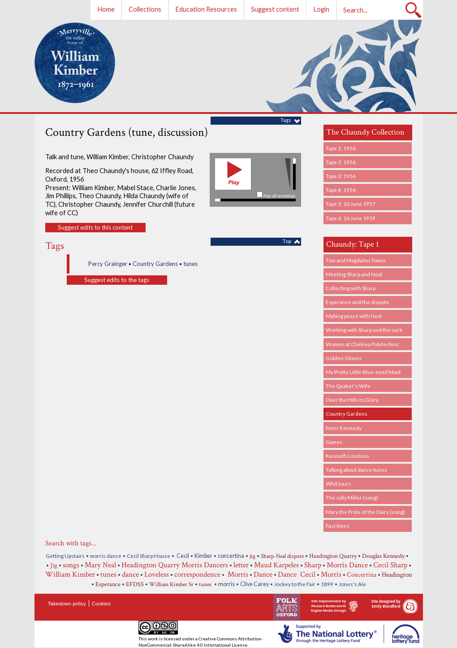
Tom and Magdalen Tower (356, 260)
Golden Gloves (344, 358)
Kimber (203, 555)
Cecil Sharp (390, 565)
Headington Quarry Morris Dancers (174, 565)
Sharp (312, 565)
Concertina (361, 574)
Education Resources (206, 9)
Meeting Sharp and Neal (354, 274)
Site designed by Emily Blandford (386, 603)
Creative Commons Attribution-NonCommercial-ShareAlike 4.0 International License (200, 641)
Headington (397, 574)
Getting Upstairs (65, 555)
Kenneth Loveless (347, 455)
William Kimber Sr (171, 584)
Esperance (108, 584)
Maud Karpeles (276, 565)
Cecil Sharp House (148, 555)
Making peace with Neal (354, 316)
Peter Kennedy (344, 428)
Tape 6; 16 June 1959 (350, 218)
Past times (337, 525)
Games (334, 442)
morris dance (105, 555)
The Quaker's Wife (348, 386)
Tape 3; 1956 (341, 176)
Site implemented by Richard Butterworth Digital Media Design (328, 606)
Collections (145, 9)
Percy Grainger (107, 263)
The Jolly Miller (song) (352, 497)
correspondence (197, 574)
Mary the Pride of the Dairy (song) (365, 512)
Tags (285, 120)
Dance (263, 574)
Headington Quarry (333, 556)
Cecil (182, 555)
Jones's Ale (352, 584)
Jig (53, 565)
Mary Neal (100, 565)
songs (71, 565)
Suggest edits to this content (95, 227)
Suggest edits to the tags (116, 279)
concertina (231, 555)
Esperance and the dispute (357, 302)
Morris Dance (347, 565)
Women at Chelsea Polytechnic (362, 344)
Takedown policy (66, 603)
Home (106, 9)
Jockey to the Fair (294, 584)
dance (130, 574)
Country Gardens (346, 413)
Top (287, 241)
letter (241, 565)
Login (321, 9)
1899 (327, 584)
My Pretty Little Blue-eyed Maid (363, 372)
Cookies (101, 603)
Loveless (156, 574)
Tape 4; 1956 (341, 190)
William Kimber (70, 574)
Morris (237, 574)
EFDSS (135, 584)
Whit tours (338, 483)
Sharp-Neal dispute (282, 556)
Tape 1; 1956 (341, 148)
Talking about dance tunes (356, 469)
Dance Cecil (296, 574)
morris (226, 584)
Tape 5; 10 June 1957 (350, 203)
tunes (190, 263)
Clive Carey (254, 584)
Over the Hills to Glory (352, 399)
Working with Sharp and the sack (364, 329)
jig (252, 556)
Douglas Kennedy (383, 556)
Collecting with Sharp (350, 288)
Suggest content (275, 9)
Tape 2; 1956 (341, 162)
